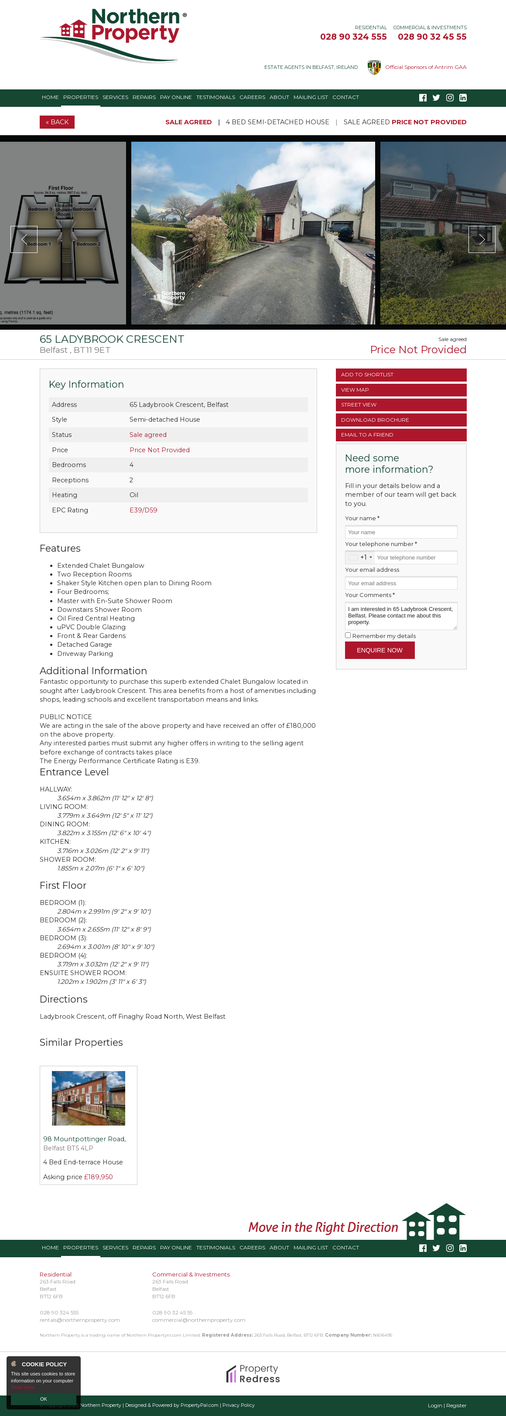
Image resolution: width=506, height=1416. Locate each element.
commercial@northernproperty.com (199, 1320)
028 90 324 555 (353, 36)
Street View (358, 404)
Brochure (375, 419)
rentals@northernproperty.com (80, 1320)
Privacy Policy (238, 1405)
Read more (22, 1387)
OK (43, 1399)
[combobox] (360, 557)
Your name (362, 518)
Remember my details (384, 635)
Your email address (372, 569)
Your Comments (370, 594)
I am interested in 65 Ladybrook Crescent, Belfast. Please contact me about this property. (401, 616)
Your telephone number (381, 543)
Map (355, 389)
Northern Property (100, 1405)
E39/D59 (143, 510)
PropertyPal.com (200, 1405)
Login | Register (447, 1405)
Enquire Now (380, 650)
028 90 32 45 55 (432, 36)
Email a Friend (367, 434)
